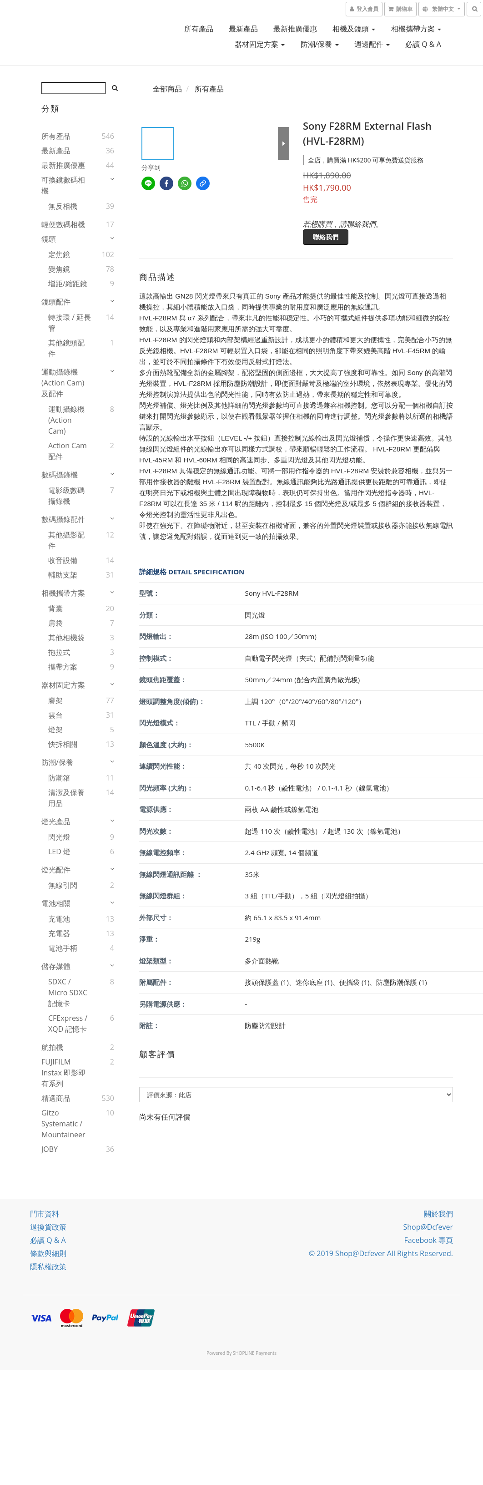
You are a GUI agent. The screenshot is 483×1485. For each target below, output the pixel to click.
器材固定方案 (260, 44)
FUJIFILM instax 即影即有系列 (63, 1073)
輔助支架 (62, 575)
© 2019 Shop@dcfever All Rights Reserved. (381, 1253)
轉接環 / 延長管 (69, 322)
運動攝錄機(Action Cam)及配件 (62, 383)
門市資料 (44, 1214)
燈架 (55, 730)
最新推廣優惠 (295, 29)
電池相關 (55, 903)
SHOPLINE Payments (255, 1353)
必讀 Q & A (423, 44)
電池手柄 (62, 948)
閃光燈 (59, 837)
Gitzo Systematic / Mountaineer (63, 1124)
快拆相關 (62, 744)
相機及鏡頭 (353, 29)
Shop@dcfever (428, 1227)
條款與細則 (48, 1253)
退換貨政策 (48, 1227)
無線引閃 (62, 885)
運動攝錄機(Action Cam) (66, 420)
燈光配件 (55, 870)
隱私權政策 (48, 1267)
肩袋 (55, 623)
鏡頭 (48, 239)
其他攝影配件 (66, 540)
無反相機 (62, 206)
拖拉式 (59, 652)
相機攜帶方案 (416, 29)
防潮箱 (59, 778)
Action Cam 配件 (67, 451)
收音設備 (62, 560)
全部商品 (167, 89)
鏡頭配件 (55, 302)
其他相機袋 (66, 638)
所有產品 (198, 29)
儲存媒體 (55, 966)
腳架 (55, 700)
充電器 (59, 933)
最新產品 (243, 29)
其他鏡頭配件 (66, 348)
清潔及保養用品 (66, 797)
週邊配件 (372, 44)
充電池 (59, 919)
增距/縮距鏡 (67, 284)
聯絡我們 (325, 237)
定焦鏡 (59, 254)
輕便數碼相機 (63, 224)
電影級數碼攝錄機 (66, 495)
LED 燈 (59, 851)
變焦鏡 (59, 269)
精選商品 (55, 1098)
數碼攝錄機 (59, 475)
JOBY (49, 1149)
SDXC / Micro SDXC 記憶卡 (67, 993)
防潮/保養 (320, 44)
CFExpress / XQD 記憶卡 (67, 1023)
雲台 (55, 715)
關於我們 (438, 1214)
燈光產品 (55, 821)
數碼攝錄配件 (63, 519)
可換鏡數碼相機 (63, 185)
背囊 (55, 608)
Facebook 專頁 (428, 1240)
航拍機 (52, 1047)
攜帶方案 (62, 667)
